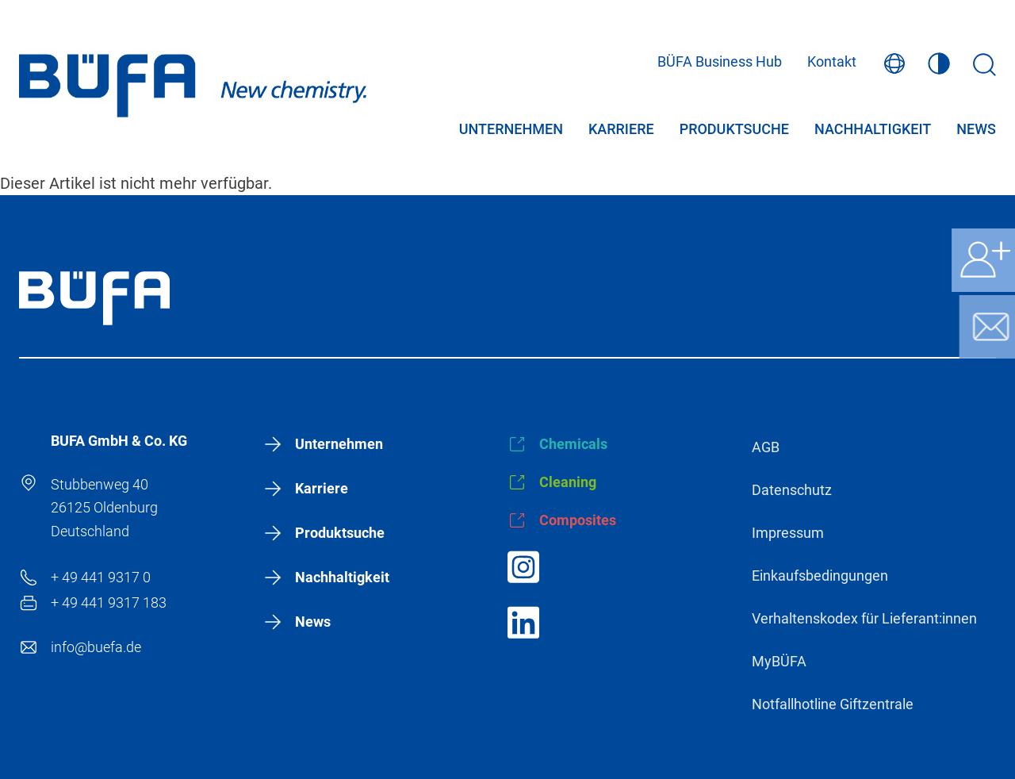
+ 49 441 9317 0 (101, 577)
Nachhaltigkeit (872, 130)
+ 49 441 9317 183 (109, 602)
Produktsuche (734, 130)
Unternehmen (511, 130)
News (976, 130)
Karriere (621, 130)
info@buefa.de (96, 647)
